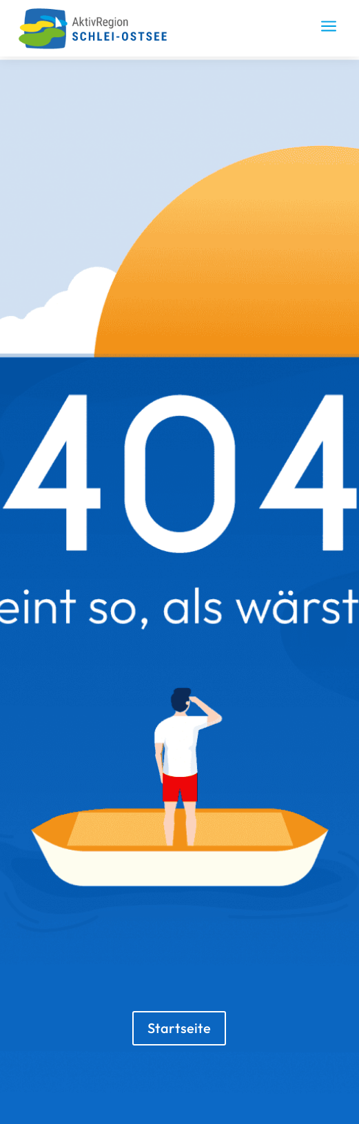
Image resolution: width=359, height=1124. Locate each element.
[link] (98, 46)
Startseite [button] (179, 1028)
